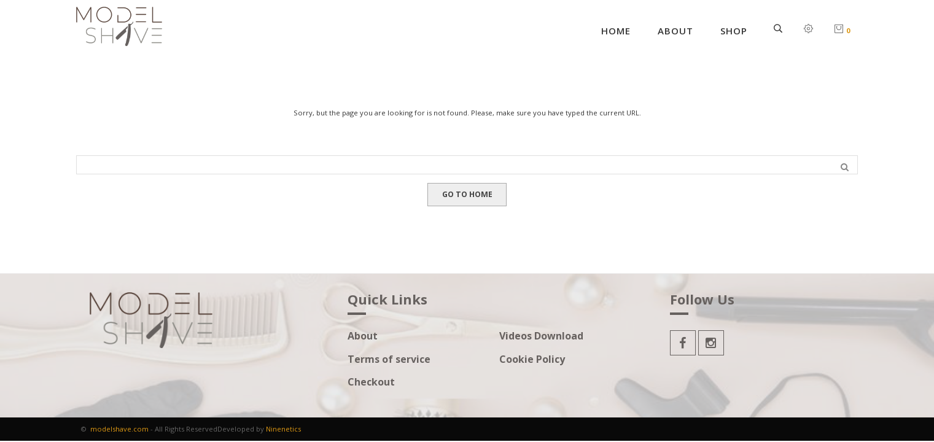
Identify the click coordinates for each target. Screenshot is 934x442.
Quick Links (387, 300)
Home (616, 31)
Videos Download (541, 336)
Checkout (371, 382)
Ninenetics (283, 428)
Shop (733, 31)
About (675, 31)
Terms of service (389, 359)
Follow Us (702, 300)
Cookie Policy (532, 359)
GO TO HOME (467, 194)
